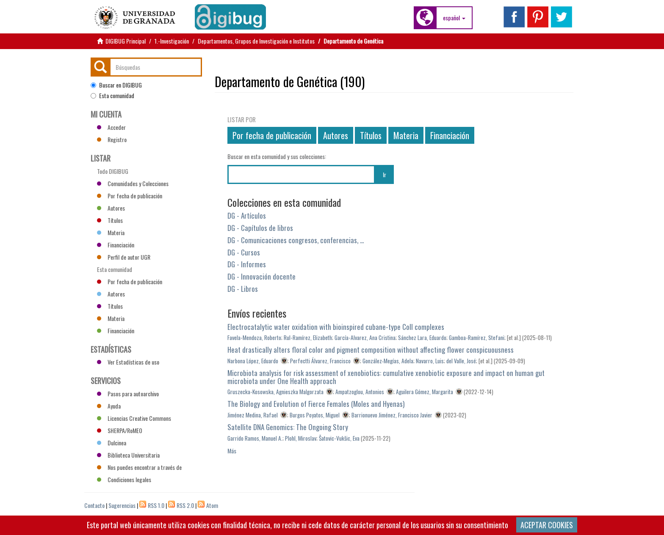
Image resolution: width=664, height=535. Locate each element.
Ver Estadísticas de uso (128, 361)
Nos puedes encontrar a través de (139, 467)
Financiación (449, 135)
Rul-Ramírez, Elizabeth (308, 337)
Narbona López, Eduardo (252, 361)
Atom (212, 505)
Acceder (111, 127)
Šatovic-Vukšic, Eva (339, 438)
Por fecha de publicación (271, 135)
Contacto (94, 505)
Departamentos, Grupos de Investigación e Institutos (256, 40)
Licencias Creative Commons (134, 418)
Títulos (371, 135)
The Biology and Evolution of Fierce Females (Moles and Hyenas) (315, 403)
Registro (112, 139)
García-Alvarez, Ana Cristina (365, 337)
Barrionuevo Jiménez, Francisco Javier (391, 415)
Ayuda (109, 405)
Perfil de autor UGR (123, 256)
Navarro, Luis (430, 361)
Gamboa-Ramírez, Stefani (476, 337)
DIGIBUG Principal (125, 40)
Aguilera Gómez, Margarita (424, 391)
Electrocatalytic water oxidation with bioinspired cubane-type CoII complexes (335, 326)
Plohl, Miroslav (300, 438)
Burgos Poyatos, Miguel (315, 415)
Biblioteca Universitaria (128, 454)
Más (231, 450)
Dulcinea (111, 442)
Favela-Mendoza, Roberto (254, 337)
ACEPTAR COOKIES (546, 524)
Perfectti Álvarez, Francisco (320, 361)
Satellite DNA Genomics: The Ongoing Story (287, 427)
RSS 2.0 (185, 505)
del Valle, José (461, 361)
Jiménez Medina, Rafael (252, 415)
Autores (335, 135)
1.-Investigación (172, 40)
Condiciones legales (124, 479)
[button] (454, 17)
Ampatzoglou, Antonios (359, 391)
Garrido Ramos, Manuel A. (254, 438)
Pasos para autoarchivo (128, 393)
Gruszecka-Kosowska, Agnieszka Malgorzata (275, 391)
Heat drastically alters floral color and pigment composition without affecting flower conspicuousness (370, 349)
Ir (384, 174)
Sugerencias (122, 505)
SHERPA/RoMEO (119, 430)
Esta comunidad (112, 95)
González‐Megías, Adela (388, 361)
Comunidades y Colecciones (133, 183)
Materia (405, 135)
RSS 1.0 (156, 505)
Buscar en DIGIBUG (116, 85)
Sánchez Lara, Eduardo (422, 337)
